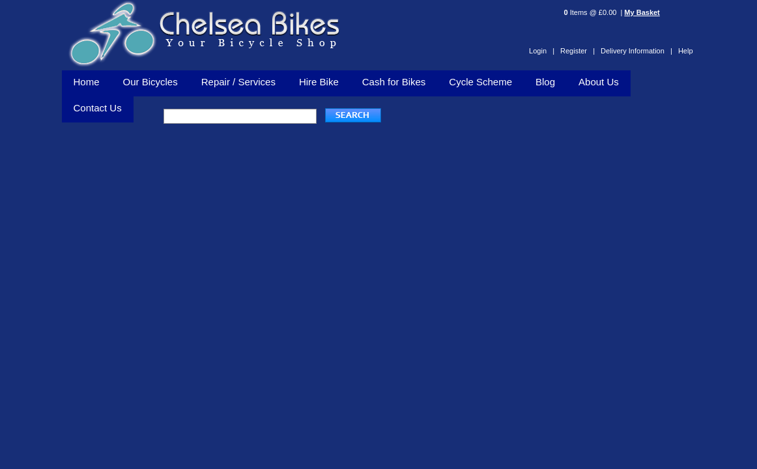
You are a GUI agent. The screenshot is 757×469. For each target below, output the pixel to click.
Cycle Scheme (480, 81)
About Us (598, 81)
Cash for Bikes (394, 81)
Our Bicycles (150, 81)
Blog (545, 81)
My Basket (641, 12)
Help (685, 51)
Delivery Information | (636, 51)
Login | (541, 51)
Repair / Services (238, 81)
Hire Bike (319, 81)
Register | (577, 51)
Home (87, 81)
